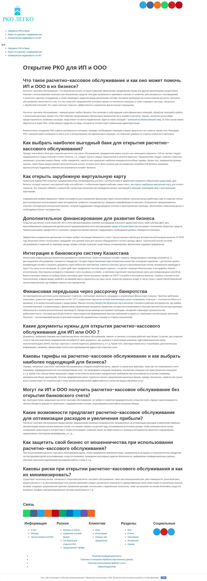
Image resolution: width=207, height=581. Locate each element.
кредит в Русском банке (124, 226)
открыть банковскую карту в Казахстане (107, 261)
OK (163, 577)
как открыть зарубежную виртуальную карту (153, 184)
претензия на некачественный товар (146, 119)
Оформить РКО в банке (20, 30)
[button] (103, 45)
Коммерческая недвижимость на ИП (26, 37)
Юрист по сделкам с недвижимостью (26, 34)
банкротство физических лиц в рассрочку (115, 302)
